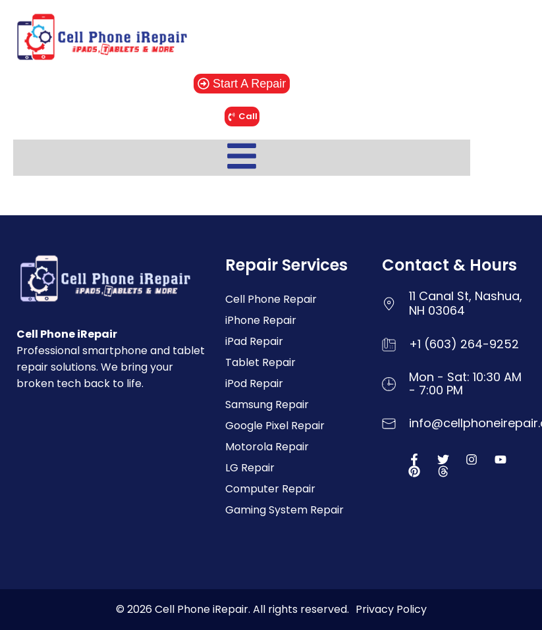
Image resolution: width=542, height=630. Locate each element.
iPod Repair (254, 383)
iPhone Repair (260, 320)
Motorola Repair (267, 446)
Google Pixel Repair (275, 425)
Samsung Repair (267, 404)
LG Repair (250, 467)
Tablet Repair (260, 362)
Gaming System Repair (284, 509)
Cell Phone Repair (271, 299)
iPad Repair (254, 341)
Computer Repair (270, 488)
